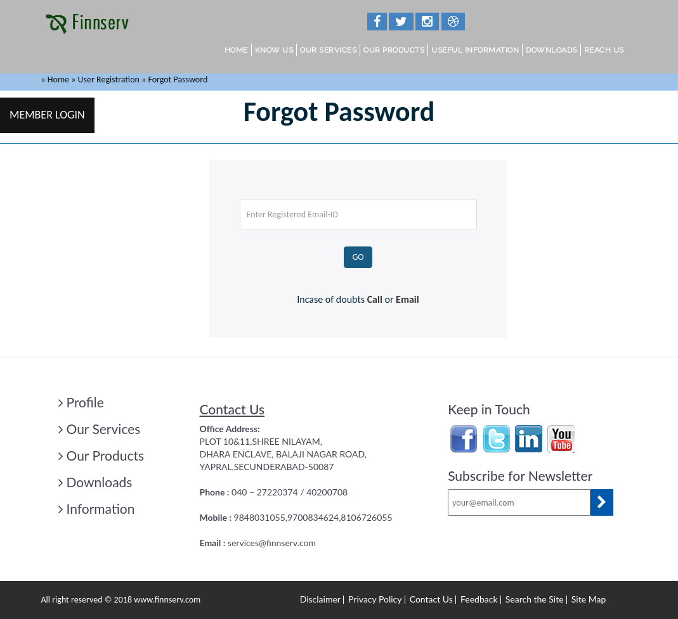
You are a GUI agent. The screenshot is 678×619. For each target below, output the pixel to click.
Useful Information (475, 50)
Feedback (479, 599)
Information (96, 508)
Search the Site (534, 599)
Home (236, 50)
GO (357, 257)
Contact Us (431, 599)
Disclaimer (320, 599)
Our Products (393, 50)
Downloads (551, 50)
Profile (81, 402)
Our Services (328, 50)
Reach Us (604, 50)
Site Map (588, 599)
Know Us (274, 50)
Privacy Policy (374, 599)
